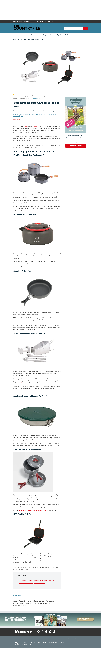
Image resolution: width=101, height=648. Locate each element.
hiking (26, 126)
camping (35, 126)
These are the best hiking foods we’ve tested (32, 583)
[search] (85, 28)
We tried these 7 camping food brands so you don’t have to (36, 580)
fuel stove (24, 383)
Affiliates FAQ (36, 98)
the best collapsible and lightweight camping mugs (33, 510)
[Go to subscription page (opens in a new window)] (75, 133)
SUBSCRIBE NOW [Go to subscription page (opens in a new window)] (76, 146)
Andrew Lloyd (17, 595)
